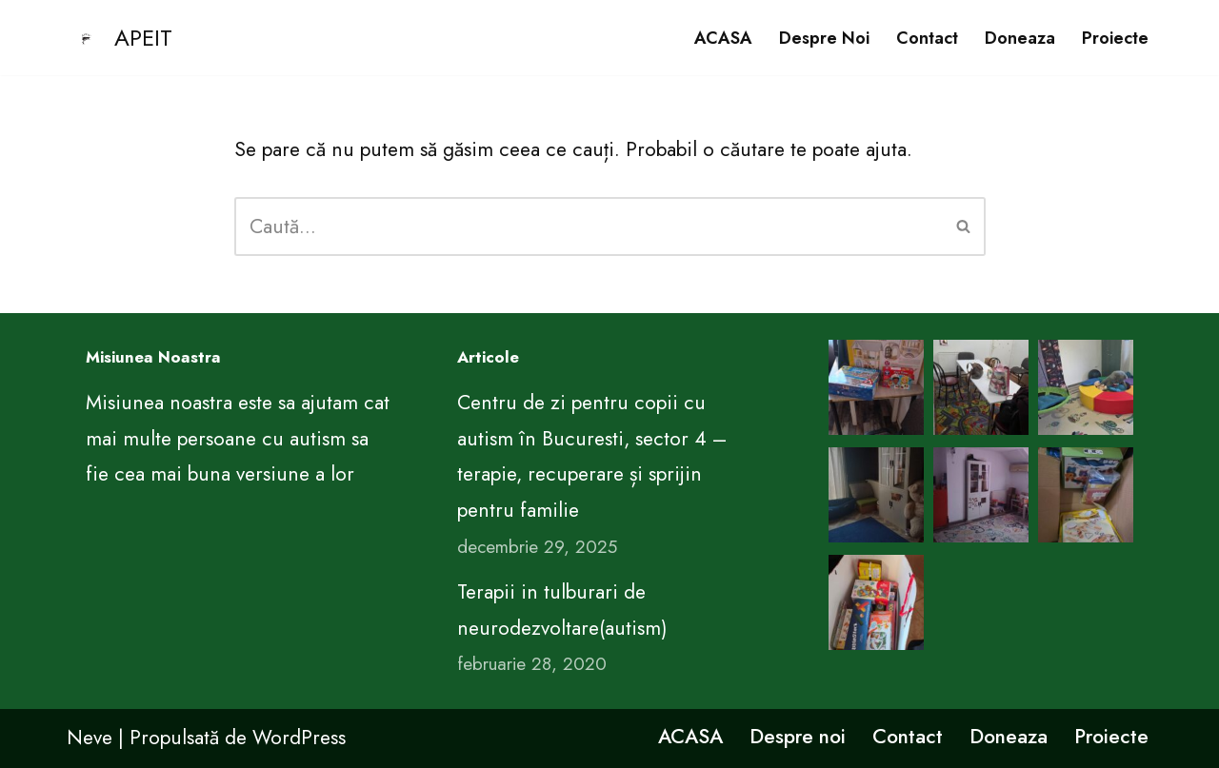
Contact (927, 38)
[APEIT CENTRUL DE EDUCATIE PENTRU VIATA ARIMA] (119, 37)
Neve (89, 737)
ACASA (723, 38)
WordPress (299, 737)
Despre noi (824, 38)
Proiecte (1115, 38)
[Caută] (588, 226)
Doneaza (1020, 38)
